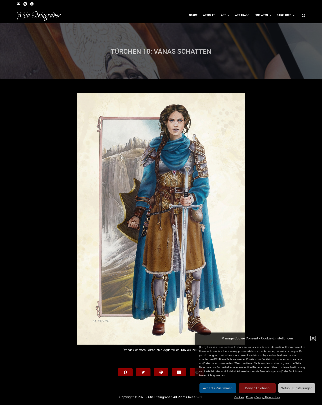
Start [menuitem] (193, 15)
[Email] (18, 4)
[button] (313, 338)
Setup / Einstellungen (297, 388)
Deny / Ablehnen (257, 388)
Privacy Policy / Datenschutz (263, 397)
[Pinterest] (161, 372)
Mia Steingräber (38, 15)
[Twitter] (143, 372)
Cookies (239, 397)
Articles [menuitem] (209, 15)
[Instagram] (25, 4)
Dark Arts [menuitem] (286, 15)
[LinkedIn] (179, 372)
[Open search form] (303, 15)
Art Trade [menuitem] (242, 15)
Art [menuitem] (226, 15)
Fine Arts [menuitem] (263, 15)
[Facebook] (32, 4)
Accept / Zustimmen (218, 388)
